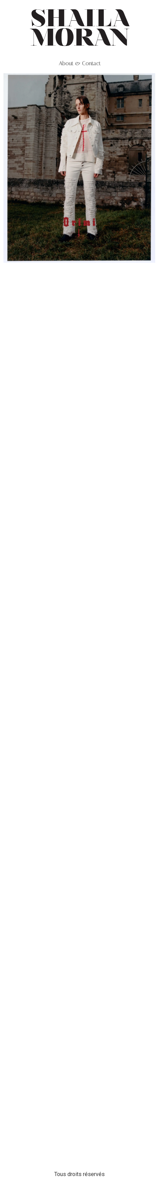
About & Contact (80, 63)
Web (79, 275)
